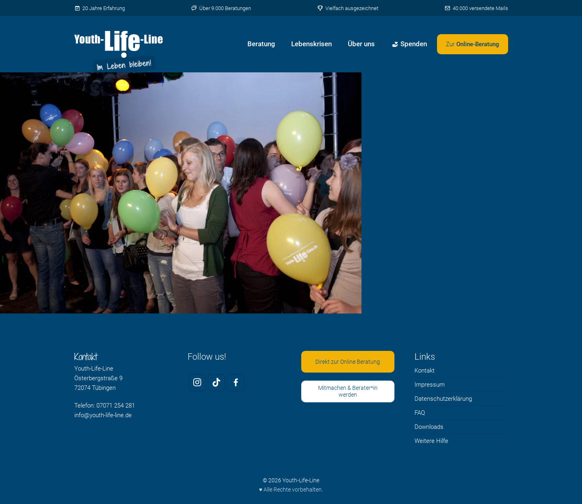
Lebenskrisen (311, 44)
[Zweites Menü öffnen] (472, 44)
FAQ (420, 412)
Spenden (409, 44)
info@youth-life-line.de (103, 415)
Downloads (429, 426)
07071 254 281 (115, 405)
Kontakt (425, 370)
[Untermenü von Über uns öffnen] (380, 44)
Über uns (361, 44)
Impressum (430, 384)
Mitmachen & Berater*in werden (348, 391)
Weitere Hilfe (431, 441)
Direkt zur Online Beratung (347, 362)
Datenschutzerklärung (443, 398)
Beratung (261, 44)
